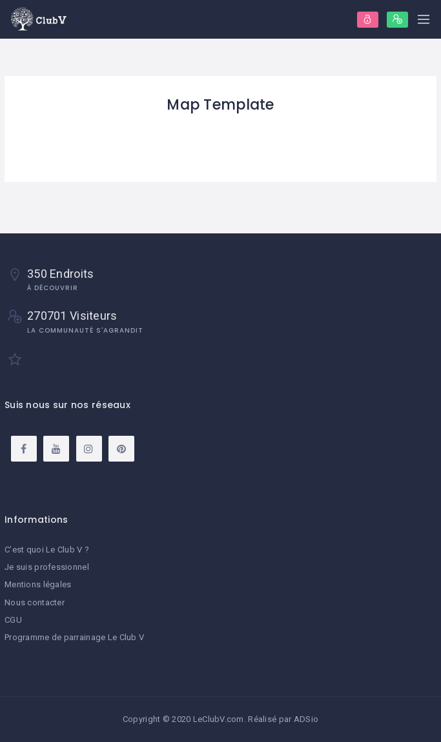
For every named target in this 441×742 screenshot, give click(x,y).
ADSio (306, 719)
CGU (13, 620)
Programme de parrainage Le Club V (74, 637)
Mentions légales (38, 584)
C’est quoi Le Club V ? (47, 549)
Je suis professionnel (47, 567)
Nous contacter (35, 602)
